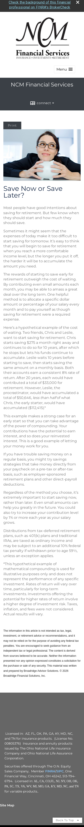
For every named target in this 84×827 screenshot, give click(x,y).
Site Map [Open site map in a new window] (7, 803)
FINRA (50, 769)
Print (12, 123)
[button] (64, 67)
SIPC (60, 769)
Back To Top (67, 817)
